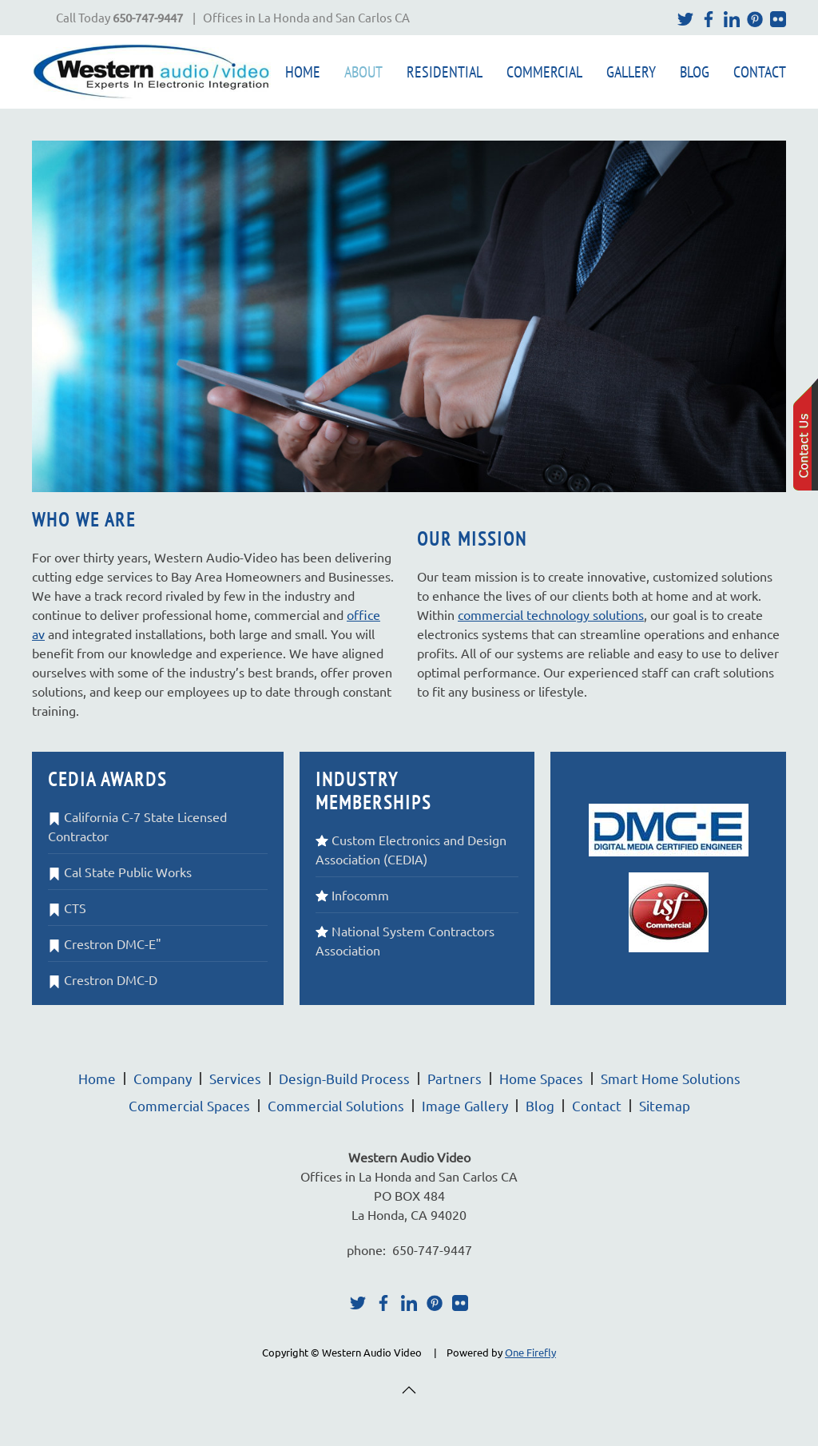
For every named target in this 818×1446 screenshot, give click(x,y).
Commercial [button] (544, 72)
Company (162, 1078)
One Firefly (530, 1352)
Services (235, 1078)
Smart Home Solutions (671, 1078)
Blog (694, 72)
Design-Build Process (344, 1078)
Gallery (631, 72)
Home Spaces (541, 1078)
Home (302, 72)
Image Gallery (465, 1105)
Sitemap (664, 1105)
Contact (596, 1105)
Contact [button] (759, 72)
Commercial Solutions (336, 1105)
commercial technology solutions (551, 614)
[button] (409, 1390)
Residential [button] (444, 72)
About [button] (363, 72)
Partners (454, 1078)
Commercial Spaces (189, 1105)
